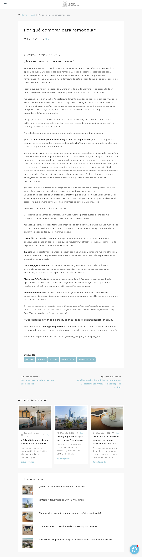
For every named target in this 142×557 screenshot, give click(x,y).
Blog (33, 15)
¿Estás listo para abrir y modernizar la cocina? (62, 486)
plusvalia (29, 359)
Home (24, 15)
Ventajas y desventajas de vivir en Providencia (61, 500)
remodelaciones (86, 359)
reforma (41, 359)
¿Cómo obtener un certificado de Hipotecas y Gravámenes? (68, 526)
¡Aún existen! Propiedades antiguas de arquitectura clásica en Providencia (75, 539)
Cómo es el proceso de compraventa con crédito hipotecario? (106, 440)
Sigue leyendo (27, 462)
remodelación (68, 359)
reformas (53, 359)
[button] (134, 549)
